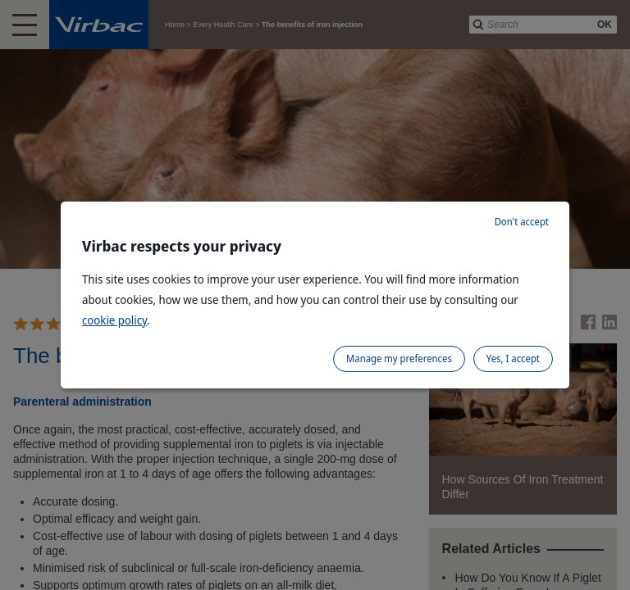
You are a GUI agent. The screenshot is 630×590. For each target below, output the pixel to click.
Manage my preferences (399, 358)
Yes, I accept (513, 358)
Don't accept (522, 222)
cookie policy (114, 320)
